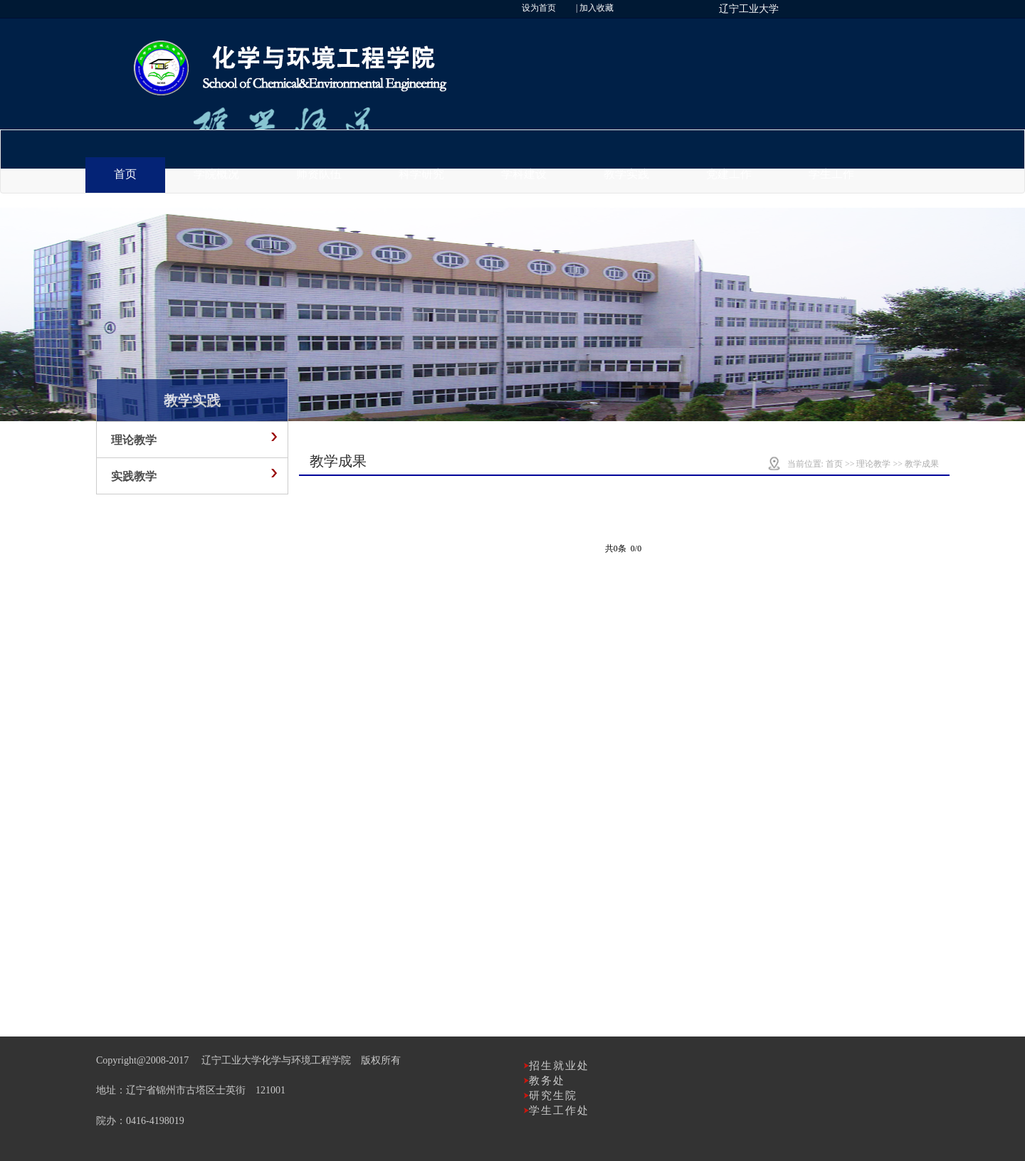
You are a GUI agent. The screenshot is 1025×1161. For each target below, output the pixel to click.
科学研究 (421, 174)
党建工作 (729, 174)
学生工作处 (559, 1110)
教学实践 (626, 174)
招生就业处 (559, 1065)
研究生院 (553, 1095)
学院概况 (216, 174)
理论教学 (873, 464)
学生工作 (831, 174)
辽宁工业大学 (749, 9)
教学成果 (922, 464)
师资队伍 (319, 174)
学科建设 (524, 174)
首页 (125, 174)
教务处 (547, 1080)
